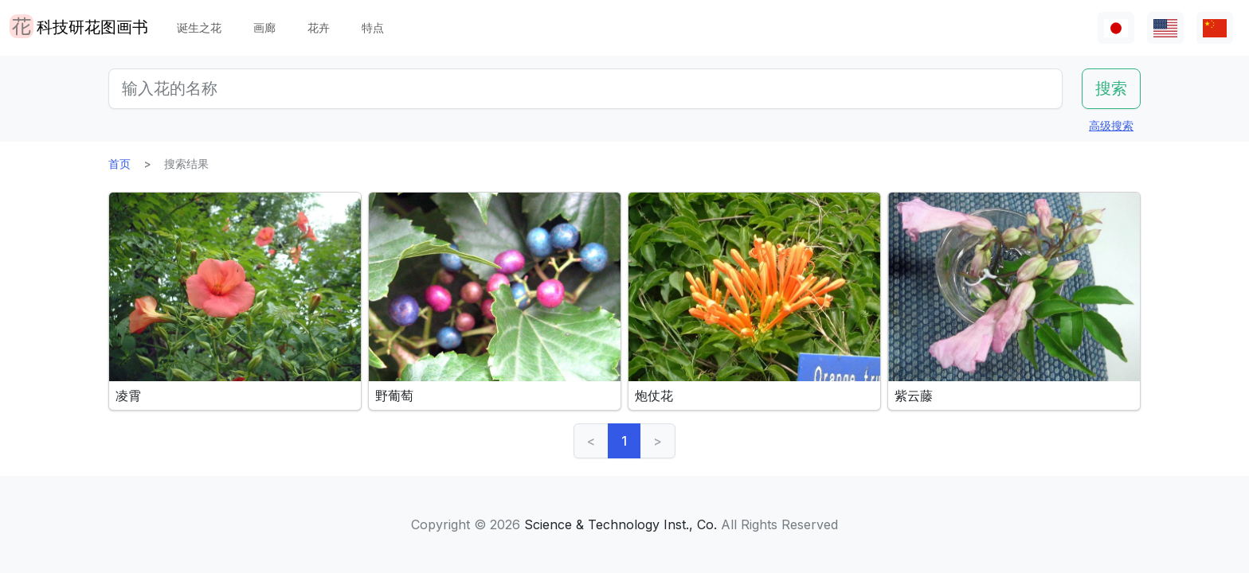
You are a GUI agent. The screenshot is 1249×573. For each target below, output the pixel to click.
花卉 (318, 27)
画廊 (264, 27)
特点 (373, 27)
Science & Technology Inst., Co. (620, 524)
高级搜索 (1111, 125)
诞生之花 (199, 27)
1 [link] (624, 441)
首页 (119, 163)
